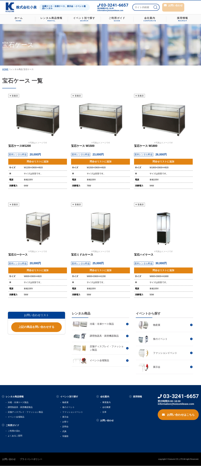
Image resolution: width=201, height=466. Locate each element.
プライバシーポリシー (31, 459)
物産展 (65, 402)
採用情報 (139, 396)
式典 (64, 431)
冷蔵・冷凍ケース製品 (18, 402)
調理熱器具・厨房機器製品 (20, 407)
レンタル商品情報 (16, 396)
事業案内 (107, 402)
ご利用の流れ (14, 431)
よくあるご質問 (15, 436)
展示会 (65, 417)
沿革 (105, 412)
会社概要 (107, 407)
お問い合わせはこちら (178, 414)
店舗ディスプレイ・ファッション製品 (25, 412)
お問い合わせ (108, 420)
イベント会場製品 (16, 417)
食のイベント (68, 407)
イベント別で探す (70, 396)
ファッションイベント (72, 412)
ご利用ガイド (13, 425)
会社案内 (106, 396)
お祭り (65, 422)
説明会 (65, 427)
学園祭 (65, 436)
